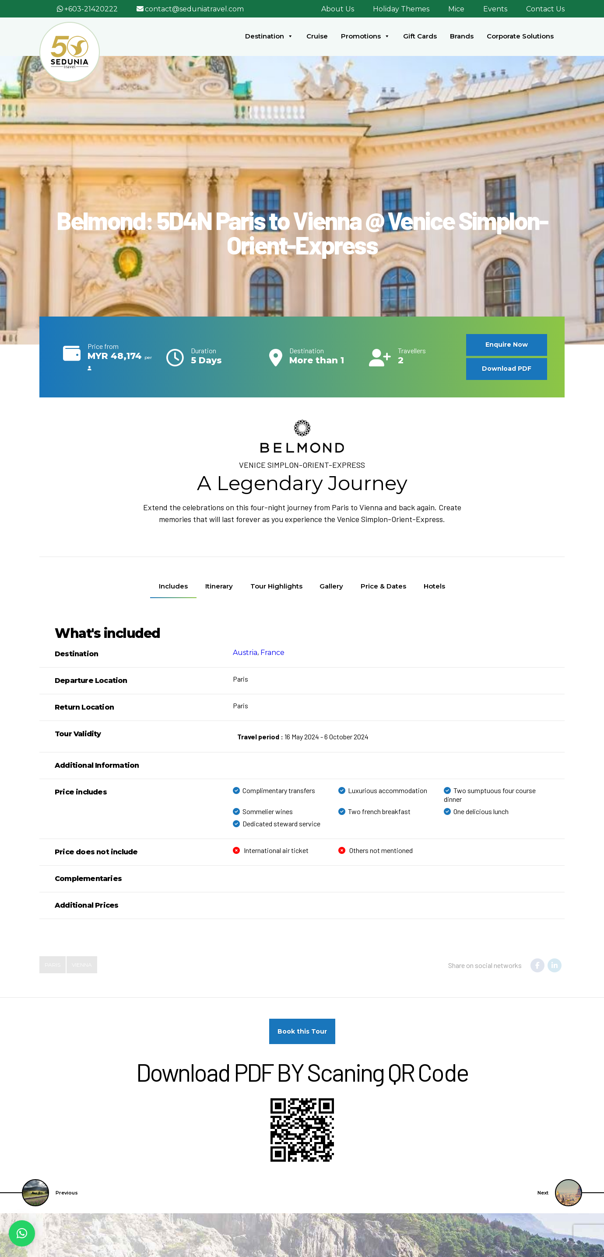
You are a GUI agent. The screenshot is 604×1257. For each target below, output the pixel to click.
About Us (337, 9)
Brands (462, 36)
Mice (456, 9)
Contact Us (545, 9)
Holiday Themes (401, 9)
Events (495, 9)
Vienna (82, 964)
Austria (245, 652)
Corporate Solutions (520, 36)
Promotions (365, 36)
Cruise (317, 36)
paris (52, 964)
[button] (22, 1233)
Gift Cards (420, 36)
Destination (269, 36)
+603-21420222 (91, 9)
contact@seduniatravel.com (194, 9)
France (272, 652)
